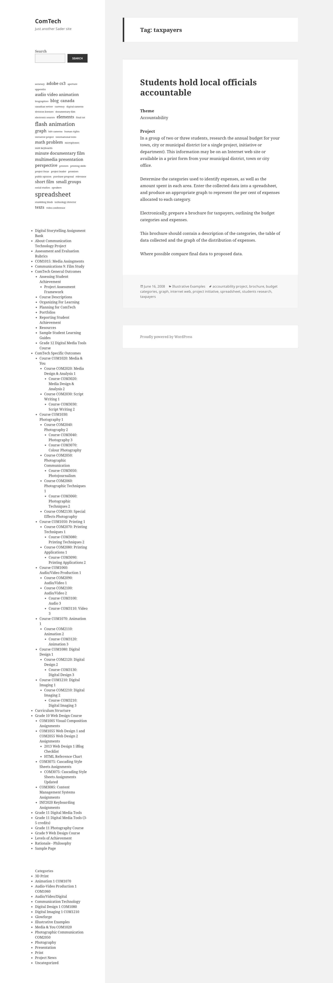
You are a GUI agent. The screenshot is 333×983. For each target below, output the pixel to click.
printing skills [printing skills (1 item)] (78, 165)
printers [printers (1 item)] (63, 165)
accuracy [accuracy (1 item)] (40, 84)
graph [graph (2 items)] (41, 131)
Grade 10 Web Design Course (58, 715)
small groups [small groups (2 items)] (68, 181)
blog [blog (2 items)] (54, 100)
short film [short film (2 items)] (44, 181)
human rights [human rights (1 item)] (71, 131)
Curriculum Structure (53, 710)
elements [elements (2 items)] (65, 117)
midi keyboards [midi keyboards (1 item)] (43, 148)
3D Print (42, 876)
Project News (45, 957)
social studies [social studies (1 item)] (42, 187)
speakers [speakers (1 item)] (57, 187)
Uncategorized (47, 962)
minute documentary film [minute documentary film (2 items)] (60, 153)
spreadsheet (230, 291)
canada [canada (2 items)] (68, 100)
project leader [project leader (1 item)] (58, 171)
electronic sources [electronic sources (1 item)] (45, 117)
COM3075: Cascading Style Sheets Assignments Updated (65, 776)
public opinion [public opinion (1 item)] (43, 176)
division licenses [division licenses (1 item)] (44, 111)
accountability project (230, 286)
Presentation (45, 947)
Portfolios (47, 312)
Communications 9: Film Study (59, 266)
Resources (48, 327)
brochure (256, 286)
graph (164, 291)
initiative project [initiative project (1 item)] (44, 137)
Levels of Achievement (53, 838)
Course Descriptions (56, 297)
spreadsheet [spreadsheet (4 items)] (53, 194)
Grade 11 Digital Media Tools (58, 812)
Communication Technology (57, 901)
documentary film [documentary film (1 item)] (65, 111)
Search (41, 51)
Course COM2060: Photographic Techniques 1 (65, 485)
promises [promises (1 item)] (73, 171)
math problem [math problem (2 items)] (49, 142)
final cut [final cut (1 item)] (80, 117)
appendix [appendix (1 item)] (40, 89)
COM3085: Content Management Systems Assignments (57, 792)
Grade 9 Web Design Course (57, 833)
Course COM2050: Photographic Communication (58, 460)
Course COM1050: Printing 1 (62, 521)
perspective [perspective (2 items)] (46, 165)
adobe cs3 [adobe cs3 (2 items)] (56, 83)
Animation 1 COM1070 (53, 881)
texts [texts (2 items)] (39, 207)
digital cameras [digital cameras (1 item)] (74, 106)
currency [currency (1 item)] (60, 106)
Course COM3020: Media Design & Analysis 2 (63, 383)
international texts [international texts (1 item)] (66, 137)
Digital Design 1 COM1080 (56, 906)
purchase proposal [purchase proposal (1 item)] (63, 176)
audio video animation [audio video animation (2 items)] (57, 94)
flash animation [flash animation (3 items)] (55, 123)
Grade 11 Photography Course (59, 828)
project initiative (206, 291)
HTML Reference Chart (63, 756)
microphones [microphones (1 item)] (72, 142)
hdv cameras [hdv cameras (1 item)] (55, 131)
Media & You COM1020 (53, 927)
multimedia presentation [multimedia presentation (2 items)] (59, 159)
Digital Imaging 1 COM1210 (57, 911)
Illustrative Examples (52, 922)
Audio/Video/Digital (51, 896)
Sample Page (45, 848)
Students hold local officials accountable (198, 87)
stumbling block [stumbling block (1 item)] (44, 202)
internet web (180, 291)
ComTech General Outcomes (58, 271)
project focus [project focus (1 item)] (42, 171)
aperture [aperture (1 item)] (72, 84)
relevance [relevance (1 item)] (81, 176)
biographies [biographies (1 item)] (41, 101)
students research (256, 291)
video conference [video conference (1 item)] (55, 207)
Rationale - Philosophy (53, 843)
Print (39, 952)
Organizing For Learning (59, 302)
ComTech (48, 21)
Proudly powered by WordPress (166, 336)
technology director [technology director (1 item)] (65, 202)
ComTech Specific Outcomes (58, 353)
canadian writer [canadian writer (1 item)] (44, 106)
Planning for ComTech (58, 307)
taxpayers (148, 296)
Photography (45, 942)
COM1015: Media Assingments (59, 261)
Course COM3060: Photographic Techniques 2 (63, 501)
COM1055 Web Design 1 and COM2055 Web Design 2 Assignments (62, 736)
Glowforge (43, 917)
